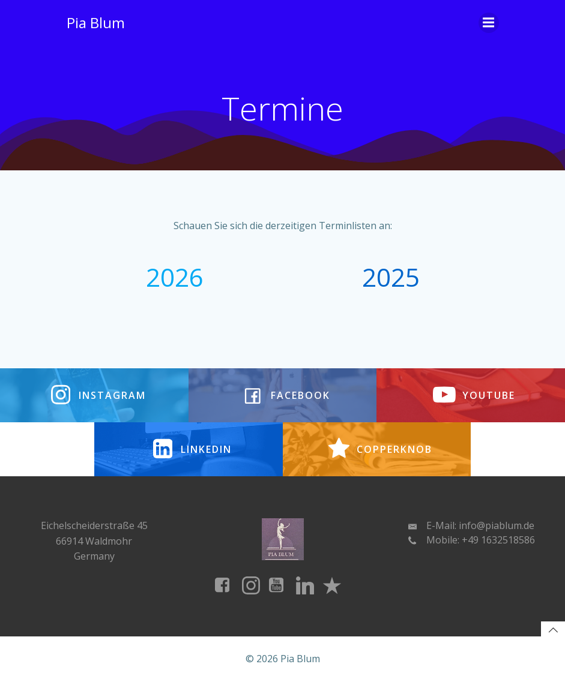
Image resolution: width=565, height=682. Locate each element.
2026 (175, 277)
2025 (391, 277)
